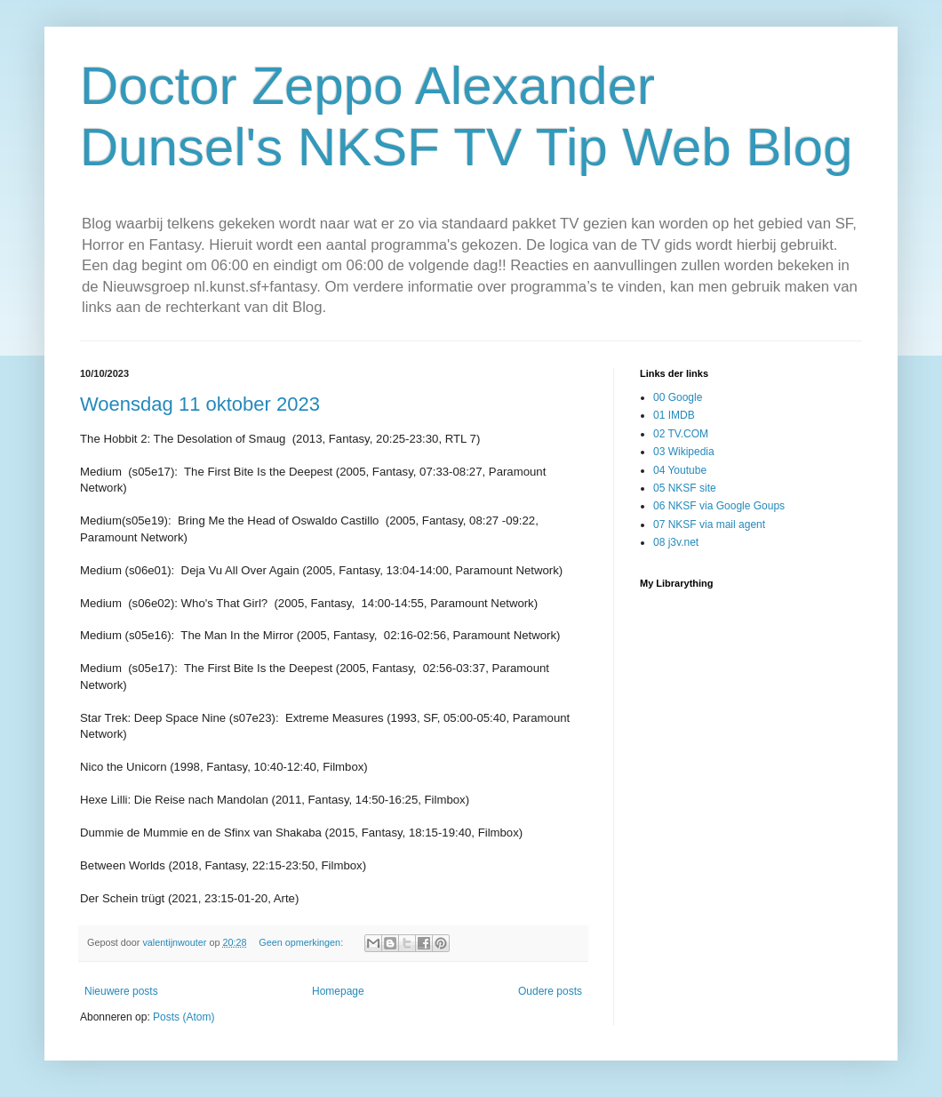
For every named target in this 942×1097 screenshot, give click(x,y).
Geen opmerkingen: (302, 942)
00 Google (677, 397)
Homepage (338, 991)
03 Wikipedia (683, 451)
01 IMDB (674, 415)
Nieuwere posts (121, 991)
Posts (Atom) (183, 1017)
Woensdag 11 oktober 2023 (200, 404)
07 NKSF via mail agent (709, 524)
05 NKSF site (684, 488)
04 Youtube (679, 470)
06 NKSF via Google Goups (719, 506)
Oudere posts (550, 991)
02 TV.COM (680, 434)
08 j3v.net (676, 542)
